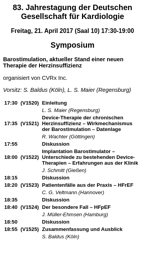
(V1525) (29, 229)
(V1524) (29, 207)
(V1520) (29, 103)
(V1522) (29, 157)
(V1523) (29, 185)
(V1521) (29, 123)
